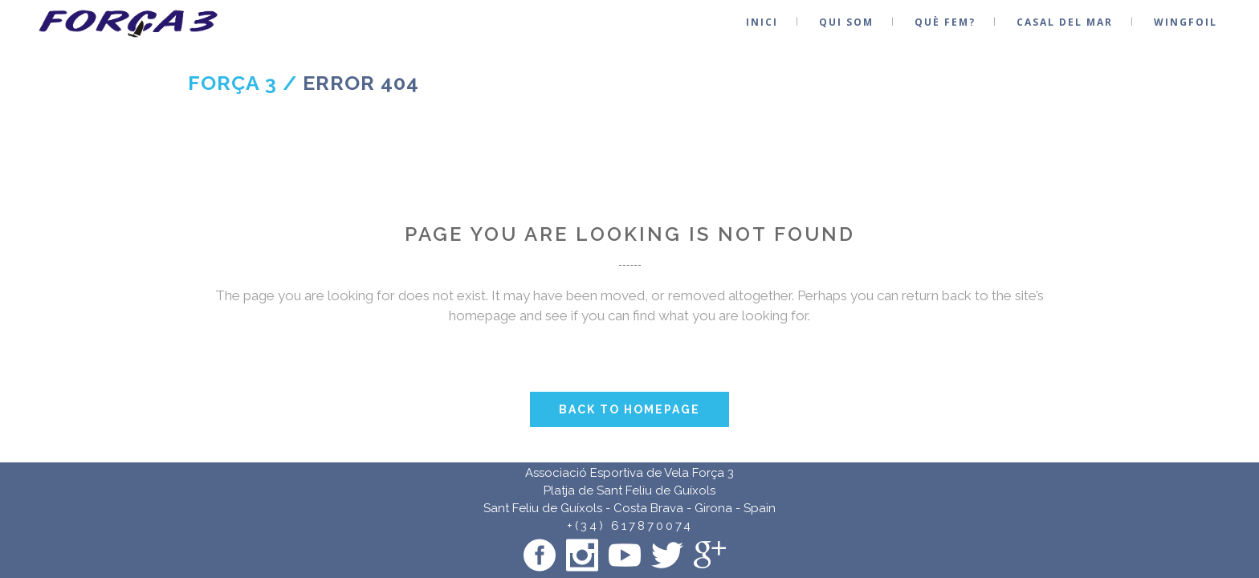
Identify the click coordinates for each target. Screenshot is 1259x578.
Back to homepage (629, 409)
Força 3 (232, 83)
